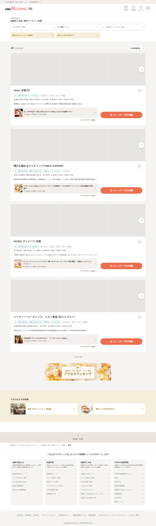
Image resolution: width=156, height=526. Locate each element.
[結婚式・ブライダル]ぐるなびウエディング (25, 445)
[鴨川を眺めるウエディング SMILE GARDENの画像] (78, 145)
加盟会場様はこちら (79, 515)
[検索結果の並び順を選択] (137, 48)
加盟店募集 (92, 515)
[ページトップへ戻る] (78, 437)
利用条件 (36, 515)
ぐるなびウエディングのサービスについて (112, 515)
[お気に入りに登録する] (139, 91)
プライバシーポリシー (48, 515)
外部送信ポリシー (65, 515)
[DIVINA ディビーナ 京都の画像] (78, 220)
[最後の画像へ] (141, 69)
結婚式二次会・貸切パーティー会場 (53, 445)
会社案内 (20, 515)
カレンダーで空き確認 (121, 114)
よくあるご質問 (133, 515)
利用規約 (28, 515)
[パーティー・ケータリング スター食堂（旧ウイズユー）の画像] (78, 296)
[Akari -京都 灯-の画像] (78, 69)
